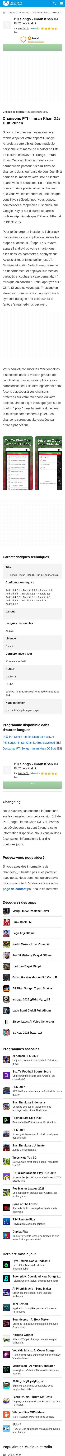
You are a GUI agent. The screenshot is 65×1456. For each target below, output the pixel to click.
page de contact (14, 889)
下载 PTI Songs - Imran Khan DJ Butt (26, 736)
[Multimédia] (24, 12)
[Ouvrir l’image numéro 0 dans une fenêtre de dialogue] (18, 463)
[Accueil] (4, 12)
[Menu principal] (61, 3)
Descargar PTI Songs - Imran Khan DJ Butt (29, 748)
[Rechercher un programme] (54, 3)
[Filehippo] (12, 3)
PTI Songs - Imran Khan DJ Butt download (29, 742)
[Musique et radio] (41, 12)
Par (21, 28)
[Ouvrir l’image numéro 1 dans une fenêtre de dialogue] (50, 463)
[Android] (12, 12)
